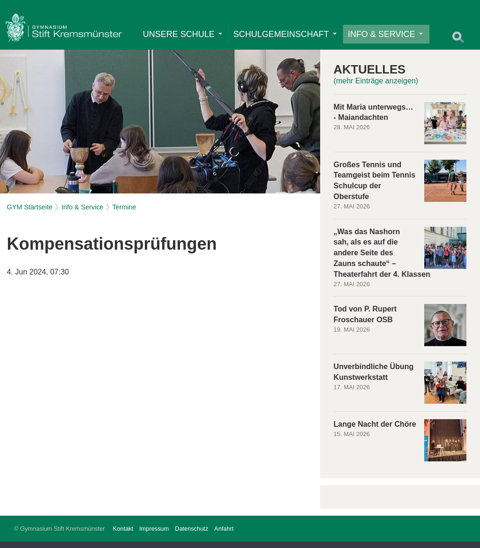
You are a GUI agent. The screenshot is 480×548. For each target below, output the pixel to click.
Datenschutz (191, 535)
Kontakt (123, 535)
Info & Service (387, 37)
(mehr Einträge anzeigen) (376, 87)
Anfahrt (223, 535)
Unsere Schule (185, 37)
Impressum (154, 535)
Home (65, 30)
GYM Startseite (29, 213)
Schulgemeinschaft (287, 37)
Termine (124, 213)
